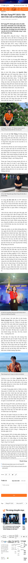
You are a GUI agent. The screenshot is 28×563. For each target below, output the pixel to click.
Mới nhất (23, 480)
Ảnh (21, 545)
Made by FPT (13, 548)
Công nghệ (10, 9)
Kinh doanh (6, 9)
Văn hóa (17, 9)
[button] (26, 520)
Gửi (14, 495)
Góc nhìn (15, 552)
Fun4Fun (19, 546)
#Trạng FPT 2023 (9, 503)
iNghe (25, 558)
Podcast (22, 547)
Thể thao (20, 9)
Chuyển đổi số (13, 545)
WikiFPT (22, 549)
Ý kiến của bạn (14, 488)
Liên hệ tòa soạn (3, 536)
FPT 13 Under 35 (25, 544)
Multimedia (22, 541)
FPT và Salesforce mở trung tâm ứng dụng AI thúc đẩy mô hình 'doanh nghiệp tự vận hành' (11, 528)
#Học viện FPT (20, 503)
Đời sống (16, 548)
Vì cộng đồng (19, 550)
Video (22, 543)
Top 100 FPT (25, 552)
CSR (25, 560)
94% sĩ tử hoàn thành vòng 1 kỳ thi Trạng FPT (13, 464)
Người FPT (13, 9)
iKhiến (19, 544)
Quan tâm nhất (15, 480)
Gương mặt (16, 545)
